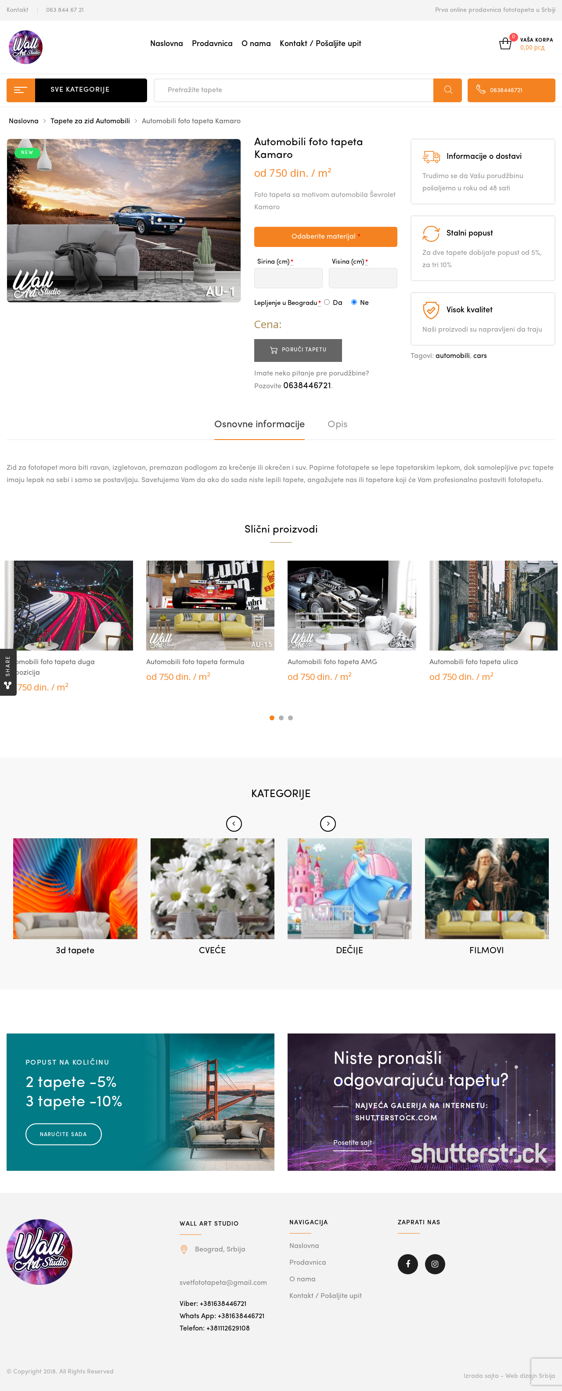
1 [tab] (272, 717)
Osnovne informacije (259, 424)
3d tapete (75, 951)
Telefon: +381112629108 (215, 1328)
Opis (338, 424)
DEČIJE (349, 951)
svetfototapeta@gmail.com (223, 1283)
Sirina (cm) (273, 262)
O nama (256, 44)
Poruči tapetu (304, 350)
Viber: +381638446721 (213, 1304)
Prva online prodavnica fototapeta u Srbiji (495, 10)
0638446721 (307, 386)
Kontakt (18, 10)
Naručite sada (63, 1134)
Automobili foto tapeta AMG (332, 662)
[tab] (259, 424)
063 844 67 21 (65, 10)
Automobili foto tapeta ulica (473, 662)
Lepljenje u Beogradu (285, 303)
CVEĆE (212, 951)
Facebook (408, 1264)
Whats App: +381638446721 (222, 1316)
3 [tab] (290, 717)
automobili (453, 356)
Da (333, 303)
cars (480, 356)
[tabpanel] (68, 627)
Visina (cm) (348, 262)
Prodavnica (212, 44)
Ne (360, 303)
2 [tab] (281, 717)
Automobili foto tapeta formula (195, 662)
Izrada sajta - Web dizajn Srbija (509, 1376)
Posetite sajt (352, 1143)
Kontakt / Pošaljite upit (320, 44)
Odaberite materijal (326, 236)
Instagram (435, 1264)
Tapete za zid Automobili (90, 121)
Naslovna (166, 44)
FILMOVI (486, 951)
